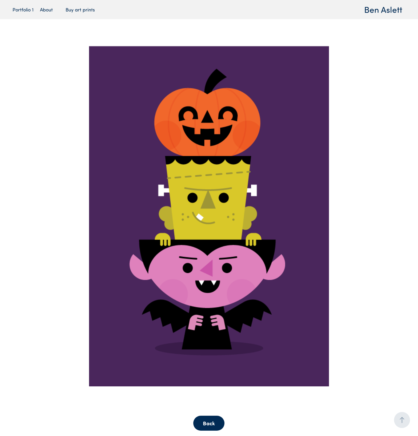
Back (209, 423)
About (46, 10)
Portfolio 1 (23, 10)
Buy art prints (80, 10)
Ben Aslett (383, 9)
